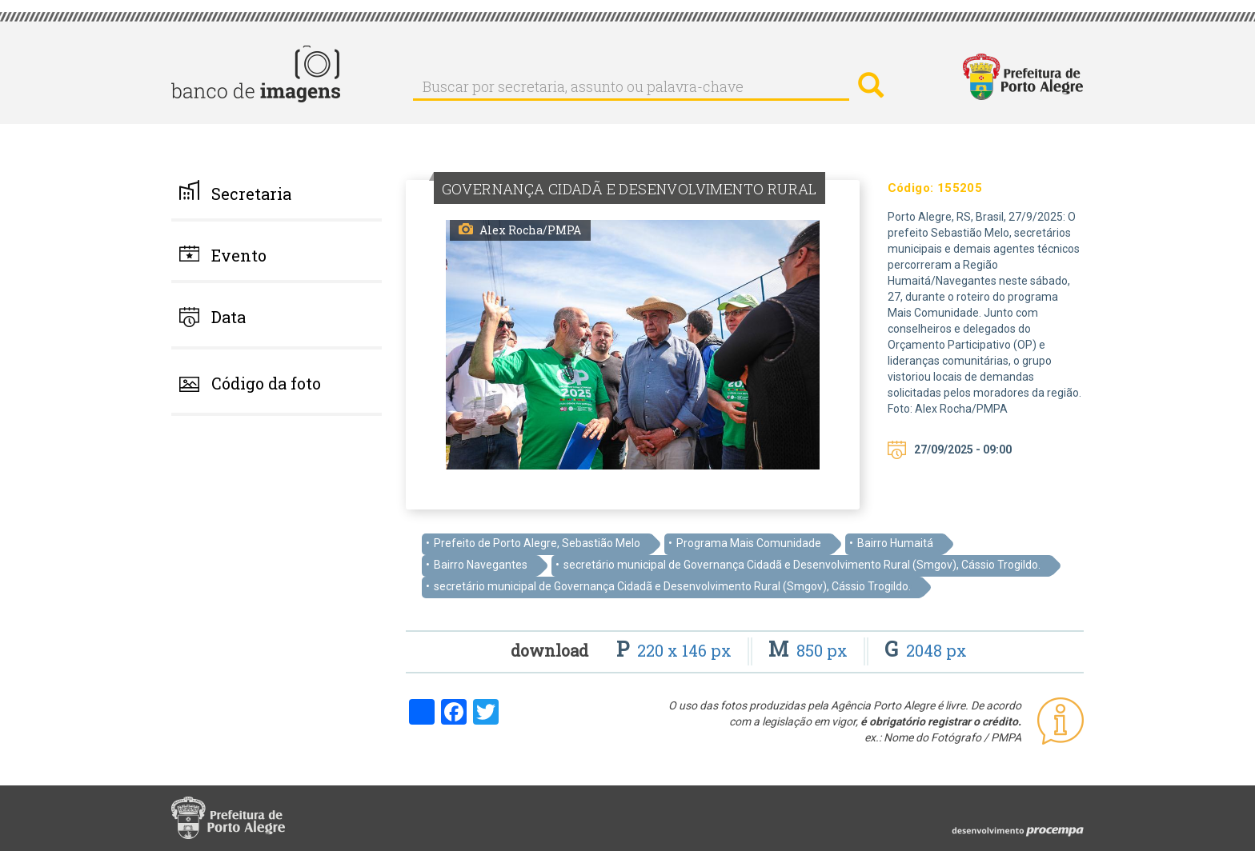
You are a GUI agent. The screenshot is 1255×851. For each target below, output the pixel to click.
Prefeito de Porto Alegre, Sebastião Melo (537, 543)
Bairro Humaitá (895, 543)
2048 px (925, 650)
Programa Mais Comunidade (748, 543)
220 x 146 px (676, 650)
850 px (810, 650)
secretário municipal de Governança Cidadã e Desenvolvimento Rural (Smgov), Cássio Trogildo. (801, 564)
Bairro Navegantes (480, 564)
